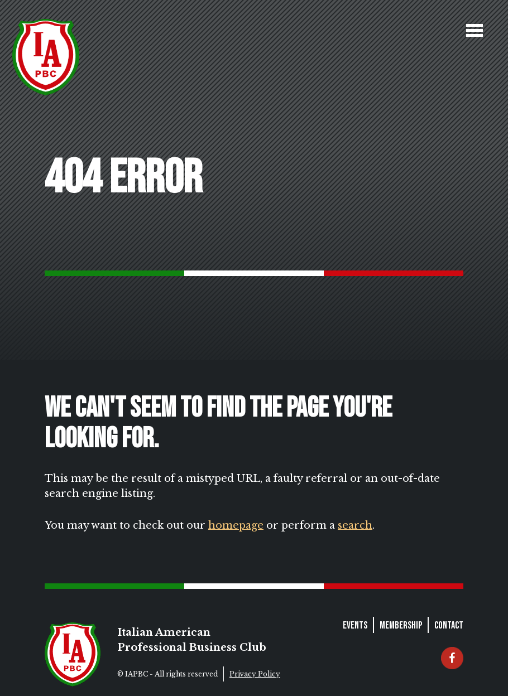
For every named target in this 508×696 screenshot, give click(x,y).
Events (355, 625)
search (355, 525)
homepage (235, 525)
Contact (448, 625)
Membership (401, 625)
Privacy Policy (254, 674)
